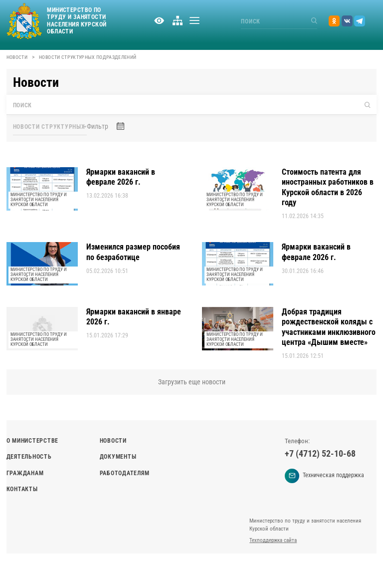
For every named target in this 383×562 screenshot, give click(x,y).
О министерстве (32, 440)
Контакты (22, 489)
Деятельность (29, 456)
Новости (16, 57)
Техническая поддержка (324, 476)
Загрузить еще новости (191, 382)
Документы (118, 456)
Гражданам (25, 473)
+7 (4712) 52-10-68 (320, 453)
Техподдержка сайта (273, 540)
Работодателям (125, 473)
